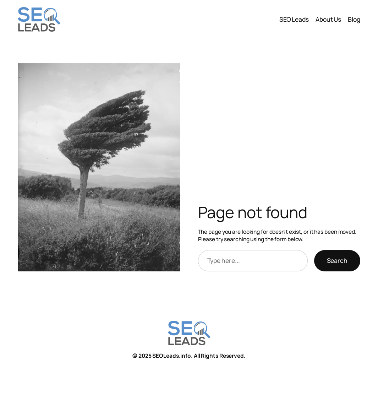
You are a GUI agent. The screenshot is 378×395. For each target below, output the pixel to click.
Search (337, 260)
